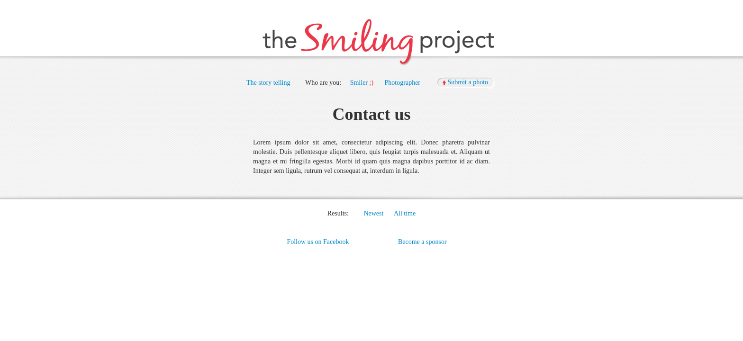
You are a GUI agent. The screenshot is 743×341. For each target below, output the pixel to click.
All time (405, 213)
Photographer (402, 82)
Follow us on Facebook (318, 241)
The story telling (268, 82)
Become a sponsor (422, 241)
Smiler (359, 82)
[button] (466, 82)
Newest (373, 213)
